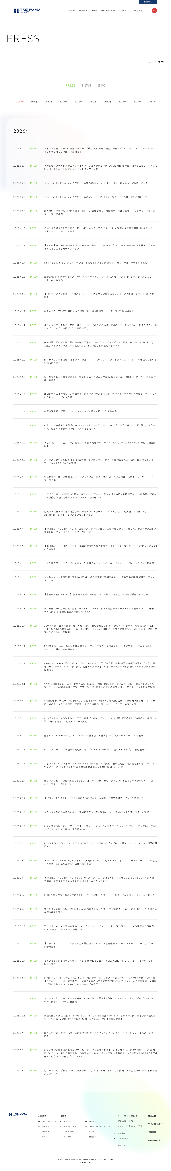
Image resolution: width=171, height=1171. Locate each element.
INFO (101, 85)
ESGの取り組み (107, 10)
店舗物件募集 (123, 1139)
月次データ (68, 1122)
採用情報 (122, 10)
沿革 (44, 1137)
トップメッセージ (49, 1122)
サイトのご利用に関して (127, 1116)
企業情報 (72, 10)
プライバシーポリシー (127, 1121)
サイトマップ (123, 1146)
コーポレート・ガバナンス (99, 1127)
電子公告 (92, 1122)
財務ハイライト (70, 1127)
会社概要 (45, 1127)
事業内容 (83, 10)
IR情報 (94, 10)
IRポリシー (93, 1132)
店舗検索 (121, 1133)
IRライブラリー (70, 1132)
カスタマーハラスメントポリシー (131, 1126)
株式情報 (67, 1137)
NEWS (86, 85)
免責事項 (92, 1137)
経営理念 (45, 1132)
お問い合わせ (154, 1140)
